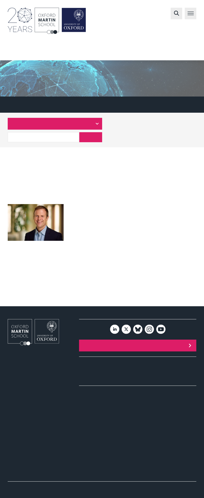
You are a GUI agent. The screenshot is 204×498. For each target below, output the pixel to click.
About (83, 362)
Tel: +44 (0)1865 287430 (25, 400)
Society (152, 52)
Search (90, 137)
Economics (183, 52)
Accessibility (172, 487)
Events (143, 362)
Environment (94, 52)
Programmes (88, 368)
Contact (143, 374)
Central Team (75, 105)
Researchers (37, 105)
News (83, 380)
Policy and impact (94, 406)
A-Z (11, 105)
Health (126, 52)
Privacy (191, 487)
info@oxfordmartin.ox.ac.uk (27, 390)
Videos (84, 421)
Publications (88, 374)
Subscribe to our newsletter (148, 345)
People (143, 368)
